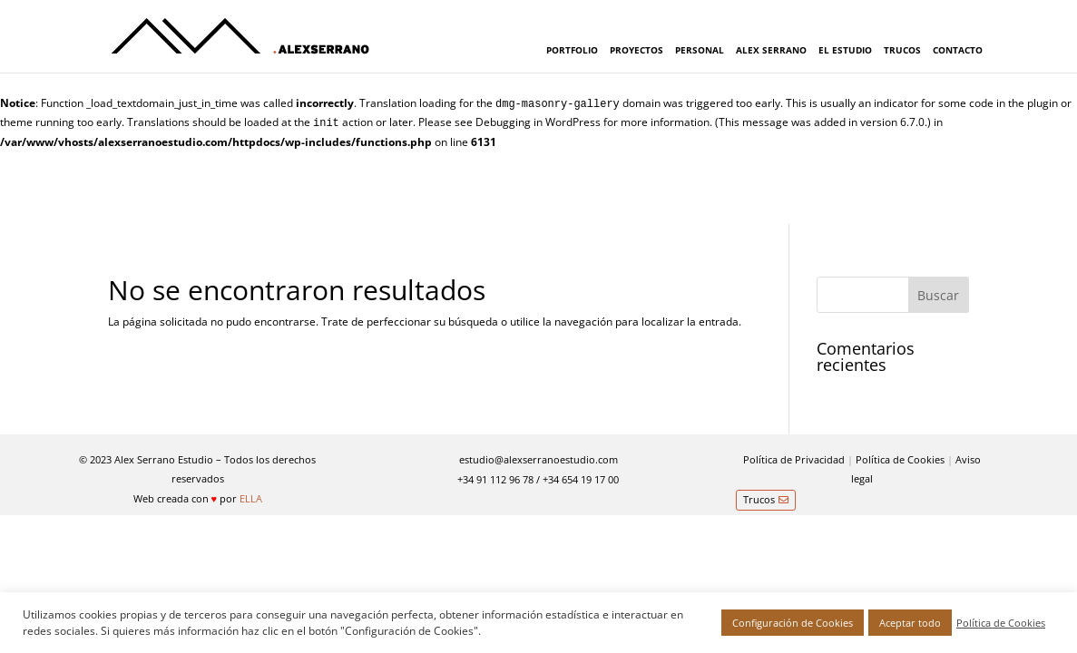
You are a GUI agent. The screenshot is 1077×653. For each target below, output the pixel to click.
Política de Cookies (900, 459)
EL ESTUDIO (845, 50)
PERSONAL (699, 50)
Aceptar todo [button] (910, 622)
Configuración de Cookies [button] (792, 622)
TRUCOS (902, 50)
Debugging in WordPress (538, 122)
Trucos (759, 499)
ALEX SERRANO (771, 50)
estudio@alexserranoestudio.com (538, 459)
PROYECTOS (636, 50)
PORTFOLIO (572, 50)
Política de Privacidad (794, 459)
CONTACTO (958, 50)
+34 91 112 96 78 (495, 479)
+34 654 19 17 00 (581, 479)
